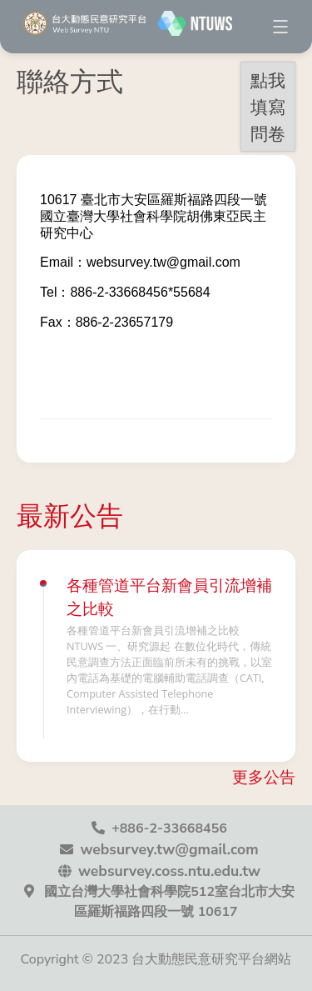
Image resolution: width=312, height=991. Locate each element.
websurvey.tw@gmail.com (169, 849)
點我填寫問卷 (267, 106)
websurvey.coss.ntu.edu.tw (169, 871)
